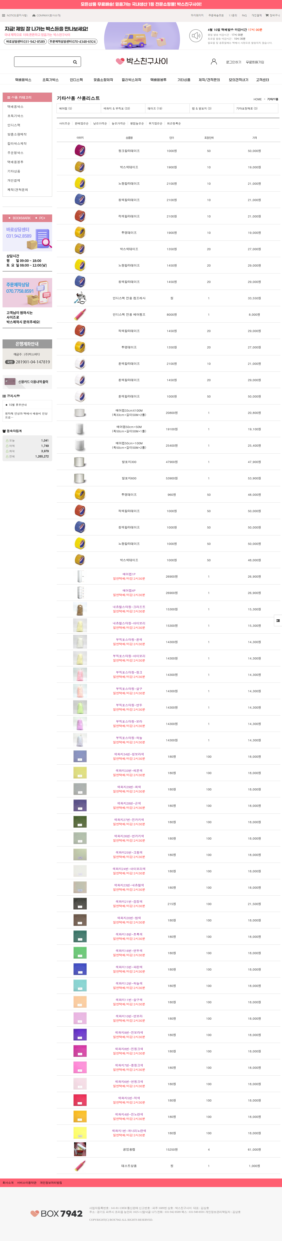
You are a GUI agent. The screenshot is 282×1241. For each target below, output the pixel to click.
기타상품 (13, 171)
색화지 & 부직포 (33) (116, 108)
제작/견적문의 (17, 189)
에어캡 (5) (65, 108)
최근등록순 (174, 123)
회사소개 (8, 1182)
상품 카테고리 (19, 97)
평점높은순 (137, 123)
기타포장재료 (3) (247, 108)
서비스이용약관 (26, 1182)
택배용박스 (15, 106)
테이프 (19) (155, 108)
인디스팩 (13, 125)
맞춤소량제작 (17, 134)
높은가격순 (119, 123)
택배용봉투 (15, 162)
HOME (258, 99)
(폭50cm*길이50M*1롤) (129, 429)
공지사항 (13, 396)
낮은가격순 (100, 123)
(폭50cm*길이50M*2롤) (129, 445)
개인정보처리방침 (51, 1182)
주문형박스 (15, 152)
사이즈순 (64, 123)
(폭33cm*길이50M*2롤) (129, 412)
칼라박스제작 (17, 143)
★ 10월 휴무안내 (16, 405)
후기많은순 (155, 123)
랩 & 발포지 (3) (202, 108)
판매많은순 (82, 123)
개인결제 (13, 180)
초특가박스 (15, 115)
